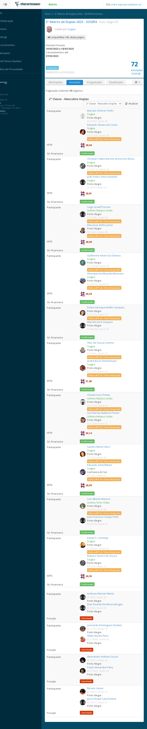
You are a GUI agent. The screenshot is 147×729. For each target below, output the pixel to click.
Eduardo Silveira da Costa (105, 125)
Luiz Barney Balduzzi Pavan (106, 413)
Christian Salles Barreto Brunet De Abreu (113, 159)
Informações (60, 82)
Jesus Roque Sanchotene (104, 699)
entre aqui (117, 4)
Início (52, 14)
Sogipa (76, 29)
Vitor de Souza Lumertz (103, 343)
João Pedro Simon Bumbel (105, 177)
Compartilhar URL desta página (70, 37)
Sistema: (7, 78)
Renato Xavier (98, 688)
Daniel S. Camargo (100, 538)
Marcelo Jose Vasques (103, 322)
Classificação (121, 82)
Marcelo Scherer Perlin (103, 110)
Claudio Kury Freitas (101, 395)
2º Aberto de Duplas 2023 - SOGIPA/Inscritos (83, 14)
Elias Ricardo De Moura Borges (108, 604)
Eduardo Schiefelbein (102, 465)
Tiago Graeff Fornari (101, 207)
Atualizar (131, 103)
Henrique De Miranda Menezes (108, 273)
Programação (99, 82)
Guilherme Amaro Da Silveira (106, 255)
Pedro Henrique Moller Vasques (108, 307)
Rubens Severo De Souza (105, 556)
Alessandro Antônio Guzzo (105, 656)
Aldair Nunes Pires (100, 636)
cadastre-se (134, 4)
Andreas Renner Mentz (103, 593)
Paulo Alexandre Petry (103, 667)
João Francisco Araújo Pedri (106, 517)
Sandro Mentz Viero (101, 447)
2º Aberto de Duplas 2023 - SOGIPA (76, 22)
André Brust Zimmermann (105, 361)
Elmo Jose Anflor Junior (103, 225)
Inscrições (79, 82)
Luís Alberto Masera (101, 499)
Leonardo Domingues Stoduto (107, 625)
